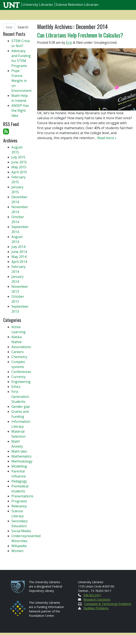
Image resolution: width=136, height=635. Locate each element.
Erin (69, 42)
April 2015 (19, 172)
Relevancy (19, 506)
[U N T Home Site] (12, 4)
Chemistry (19, 357)
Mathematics (21, 456)
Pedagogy (19, 481)
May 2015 (18, 167)
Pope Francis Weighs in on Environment (21, 80)
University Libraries (37, 4)
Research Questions (96, 599)
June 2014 (19, 251)
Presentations (22, 496)
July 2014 (18, 246)
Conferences (21, 371)
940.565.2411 (92, 595)
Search (23, 27)
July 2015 (18, 157)
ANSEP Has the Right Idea (20, 110)
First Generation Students (20, 396)
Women (17, 551)
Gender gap (20, 406)
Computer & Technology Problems (107, 604)
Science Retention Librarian (77, 4)
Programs (19, 501)
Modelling (19, 466)
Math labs (19, 451)
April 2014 (19, 261)
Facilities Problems (96, 608)
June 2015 (19, 162)
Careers (17, 352)
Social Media (21, 531)
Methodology (21, 461)
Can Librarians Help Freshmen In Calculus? (80, 35)
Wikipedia (19, 546)
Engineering (21, 381)
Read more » (106, 138)
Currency (18, 376)
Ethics (16, 386)
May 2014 (18, 256)
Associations (21, 347)
